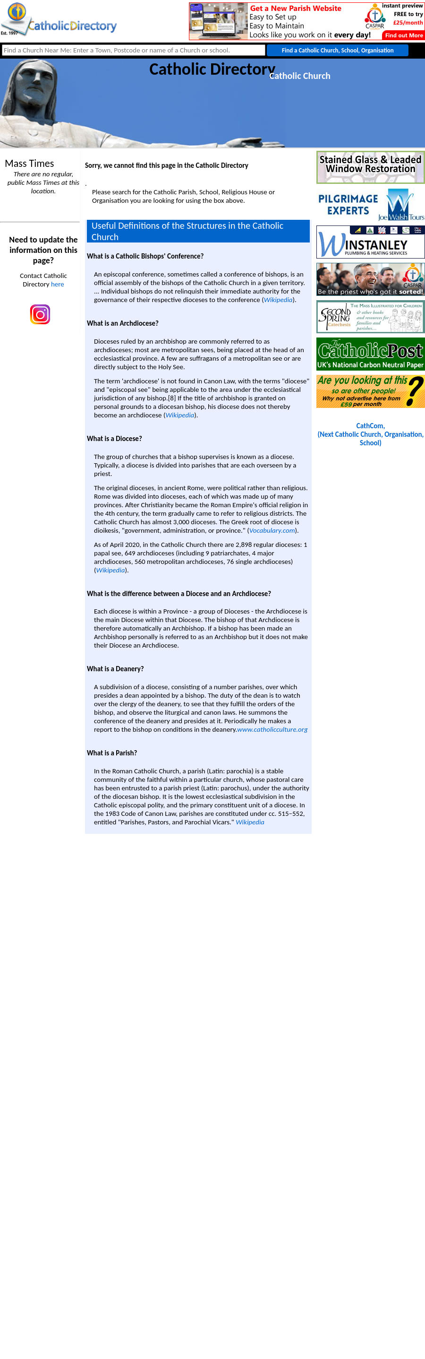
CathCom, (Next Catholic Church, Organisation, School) (371, 434)
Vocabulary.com (272, 530)
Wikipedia (278, 299)
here (57, 284)
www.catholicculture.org (272, 729)
